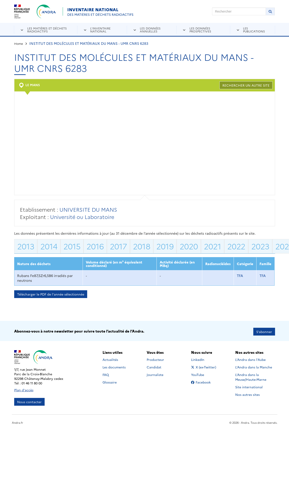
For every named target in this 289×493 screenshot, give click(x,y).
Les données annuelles (150, 29)
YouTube (202, 373)
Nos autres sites (247, 393)
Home (18, 43)
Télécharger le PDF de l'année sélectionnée (50, 294)
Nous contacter (29, 400)
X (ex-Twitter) (204, 366)
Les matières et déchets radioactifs (47, 29)
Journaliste (155, 373)
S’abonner (264, 330)
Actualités (110, 358)
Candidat (154, 366)
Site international (249, 386)
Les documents (114, 366)
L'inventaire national (100, 29)
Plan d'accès (23, 388)
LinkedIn (202, 358)
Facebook (204, 381)
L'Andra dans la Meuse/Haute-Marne (250, 376)
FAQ (106, 373)
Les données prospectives (200, 29)
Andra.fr (17, 421)
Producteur (155, 358)
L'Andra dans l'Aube (250, 358)
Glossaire (110, 381)
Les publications (254, 29)
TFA (240, 275)
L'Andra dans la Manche (253, 366)
